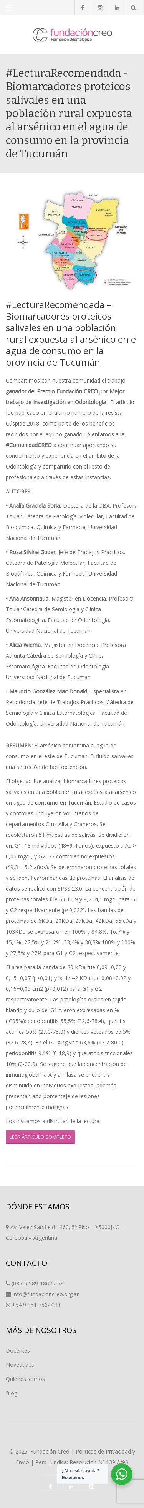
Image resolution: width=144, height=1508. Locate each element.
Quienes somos (25, 1379)
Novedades (20, 1364)
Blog (11, 1393)
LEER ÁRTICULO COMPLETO (40, 1136)
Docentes (18, 1350)
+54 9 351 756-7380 (37, 1304)
